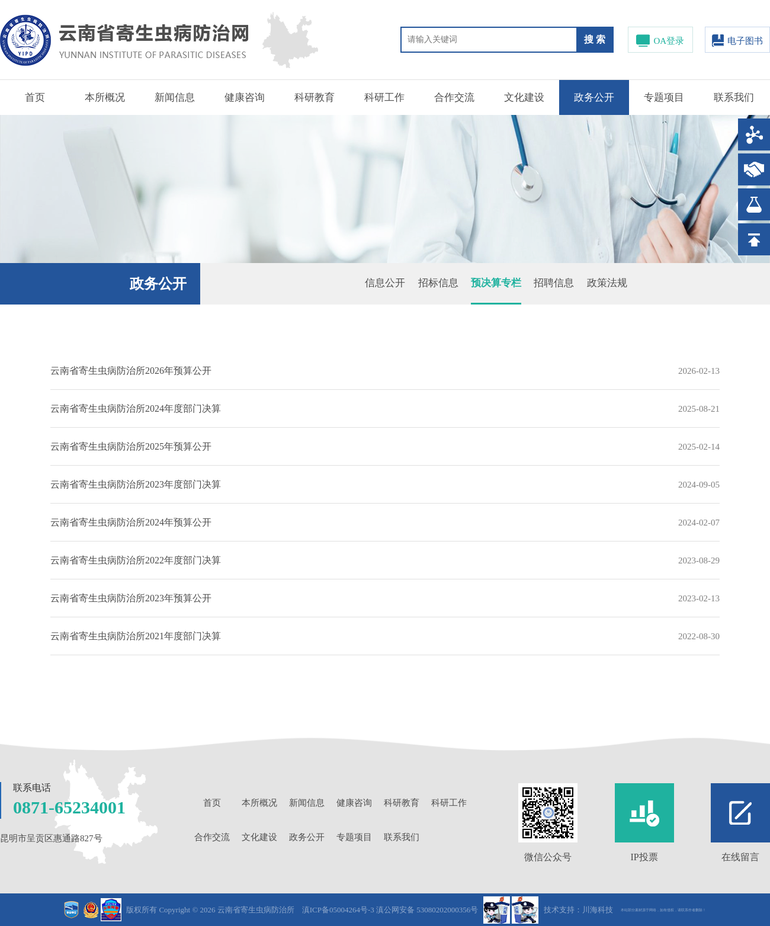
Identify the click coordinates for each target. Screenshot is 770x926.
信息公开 (385, 283)
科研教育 (314, 97)
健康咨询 (244, 97)
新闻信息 (175, 97)
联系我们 (734, 97)
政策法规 (607, 283)
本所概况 (105, 97)
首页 (35, 97)
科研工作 (384, 97)
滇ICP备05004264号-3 (338, 909)
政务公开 (594, 97)
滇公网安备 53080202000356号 (427, 909)
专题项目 (664, 97)
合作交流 (454, 97)
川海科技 (597, 909)
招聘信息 (554, 283)
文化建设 (524, 97)
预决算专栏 (496, 283)
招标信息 (438, 283)
